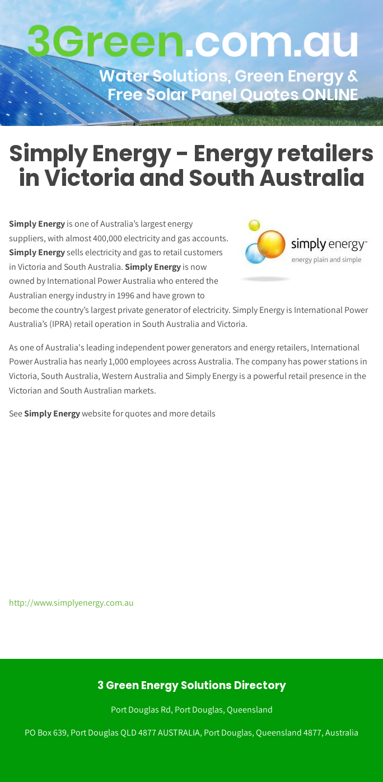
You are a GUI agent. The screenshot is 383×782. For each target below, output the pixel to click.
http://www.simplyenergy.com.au (71, 602)
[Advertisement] (187, 508)
